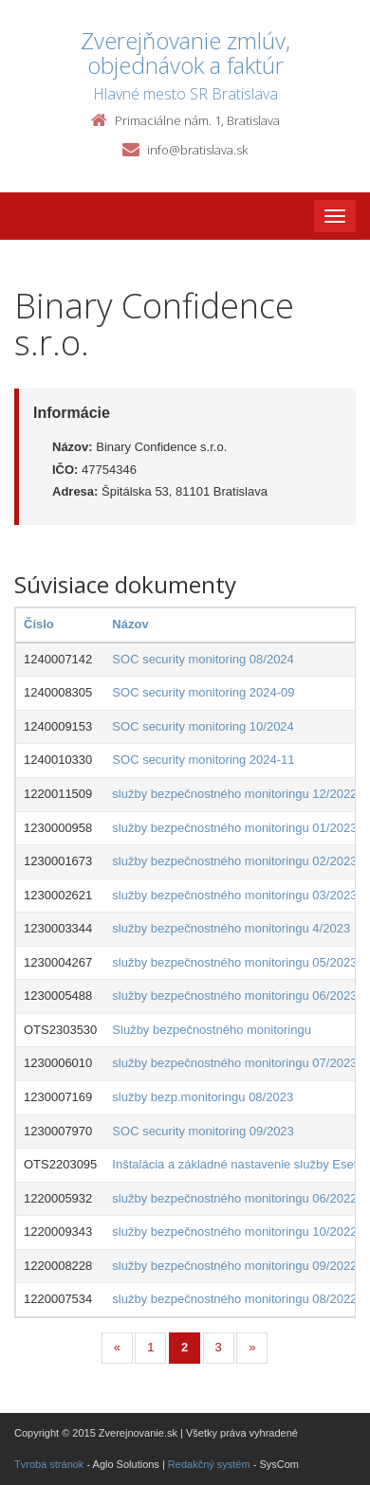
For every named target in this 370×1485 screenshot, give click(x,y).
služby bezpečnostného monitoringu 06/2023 (234, 995)
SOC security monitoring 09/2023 (202, 1131)
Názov (130, 624)
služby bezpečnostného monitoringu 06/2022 (234, 1198)
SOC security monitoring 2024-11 (203, 759)
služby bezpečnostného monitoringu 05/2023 (234, 962)
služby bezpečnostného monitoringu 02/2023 (234, 861)
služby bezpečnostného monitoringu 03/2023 (234, 895)
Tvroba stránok (48, 1464)
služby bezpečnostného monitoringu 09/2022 (234, 1266)
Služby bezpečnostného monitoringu (211, 1030)
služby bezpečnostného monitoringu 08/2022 (234, 1299)
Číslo (39, 624)
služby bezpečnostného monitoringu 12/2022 (234, 794)
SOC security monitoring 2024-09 (203, 692)
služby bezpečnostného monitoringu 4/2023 (231, 928)
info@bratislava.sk (197, 149)
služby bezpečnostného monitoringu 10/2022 (234, 1231)
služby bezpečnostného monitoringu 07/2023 (234, 1063)
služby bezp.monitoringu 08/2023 (202, 1097)
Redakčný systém (209, 1464)
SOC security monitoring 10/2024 (202, 726)
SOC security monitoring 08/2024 (202, 659)
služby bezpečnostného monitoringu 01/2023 (234, 828)
